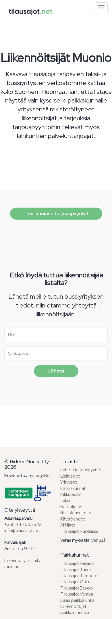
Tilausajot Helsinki (77, 563)
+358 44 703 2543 (23, 524)
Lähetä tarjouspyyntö (81, 470)
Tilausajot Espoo (76, 588)
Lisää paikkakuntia (77, 600)
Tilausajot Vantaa (76, 594)
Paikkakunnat (72, 488)
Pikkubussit (71, 494)
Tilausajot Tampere (78, 576)
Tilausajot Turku (75, 570)
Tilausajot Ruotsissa (79, 531)
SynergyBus (39, 475)
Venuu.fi (98, 540)
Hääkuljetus (71, 507)
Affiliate (67, 525)
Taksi (65, 500)
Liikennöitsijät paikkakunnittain (75, 609)
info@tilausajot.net (22, 530)
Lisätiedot (70, 476)
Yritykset (68, 482)
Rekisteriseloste (75, 513)
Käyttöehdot (72, 519)
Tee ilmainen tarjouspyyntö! (56, 213)
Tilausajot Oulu (74, 582)
